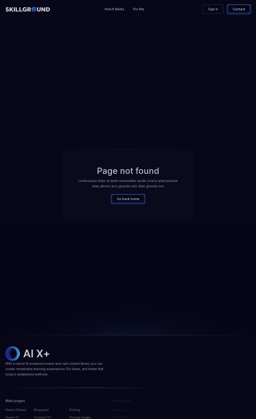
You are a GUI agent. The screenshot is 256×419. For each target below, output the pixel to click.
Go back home (128, 201)
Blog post (41, 410)
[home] (27, 9)
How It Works (114, 9)
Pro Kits (138, 9)
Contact (239, 9)
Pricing (74, 410)
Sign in (213, 9)
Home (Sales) (15, 410)
